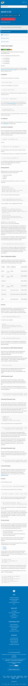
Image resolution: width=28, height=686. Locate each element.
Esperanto (13, 678)
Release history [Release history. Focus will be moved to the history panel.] (5, 38)
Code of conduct (13, 641)
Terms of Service (13, 638)
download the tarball (12, 103)
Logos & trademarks (14, 616)
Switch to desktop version (14, 669)
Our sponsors (14, 617)
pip (18, 78)
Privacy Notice (13, 643)
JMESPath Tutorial (4, 475)
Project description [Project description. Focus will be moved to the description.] (5, 31)
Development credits (13, 631)
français (11, 676)
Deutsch (8, 677)
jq (9, 507)
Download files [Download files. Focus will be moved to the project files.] (5, 41)
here (20, 122)
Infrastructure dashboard (13, 612)
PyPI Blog (13, 611)
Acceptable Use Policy (13, 644)
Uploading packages (13, 599)
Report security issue (14, 639)
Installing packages (13, 597)
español (7, 676)
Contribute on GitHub (13, 626)
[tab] (14, 31)
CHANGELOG (5, 123)
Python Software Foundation (17, 660)
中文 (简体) (13, 677)
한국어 (17, 678)
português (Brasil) (20, 676)
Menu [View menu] (24, 2)
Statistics (14, 614)
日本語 (15, 676)
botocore (4, 547)
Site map (14, 663)
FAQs (14, 604)
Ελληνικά (5, 677)
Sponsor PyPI (14, 629)
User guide (13, 601)
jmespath (5, 548)
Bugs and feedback (14, 624)
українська (25, 676)
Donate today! (14, 656)
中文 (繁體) (17, 677)
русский (21, 677)
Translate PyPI (13, 627)
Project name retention (13, 602)
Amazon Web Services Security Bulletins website (14, 68)
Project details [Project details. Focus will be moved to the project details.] (5, 35)
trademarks (7, 660)
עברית (25, 677)
